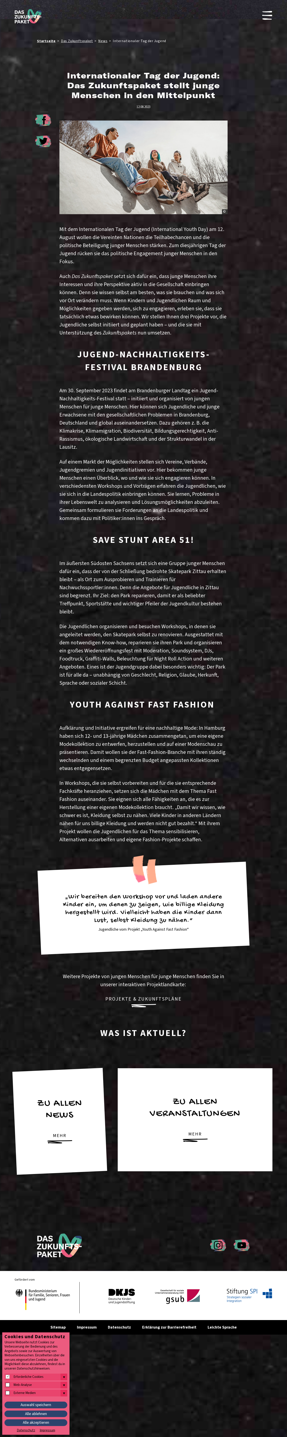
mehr (59, 1138)
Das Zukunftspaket (77, 41)
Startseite (46, 41)
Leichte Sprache (222, 1327)
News (102, 41)
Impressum (87, 1327)
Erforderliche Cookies (28, 1377)
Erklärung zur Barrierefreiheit (169, 1327)
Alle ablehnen (36, 1414)
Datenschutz (119, 1327)
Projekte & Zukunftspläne (143, 1001)
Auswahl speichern (36, 1405)
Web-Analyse (22, 1385)
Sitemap (58, 1327)
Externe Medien (24, 1393)
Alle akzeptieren (36, 1422)
